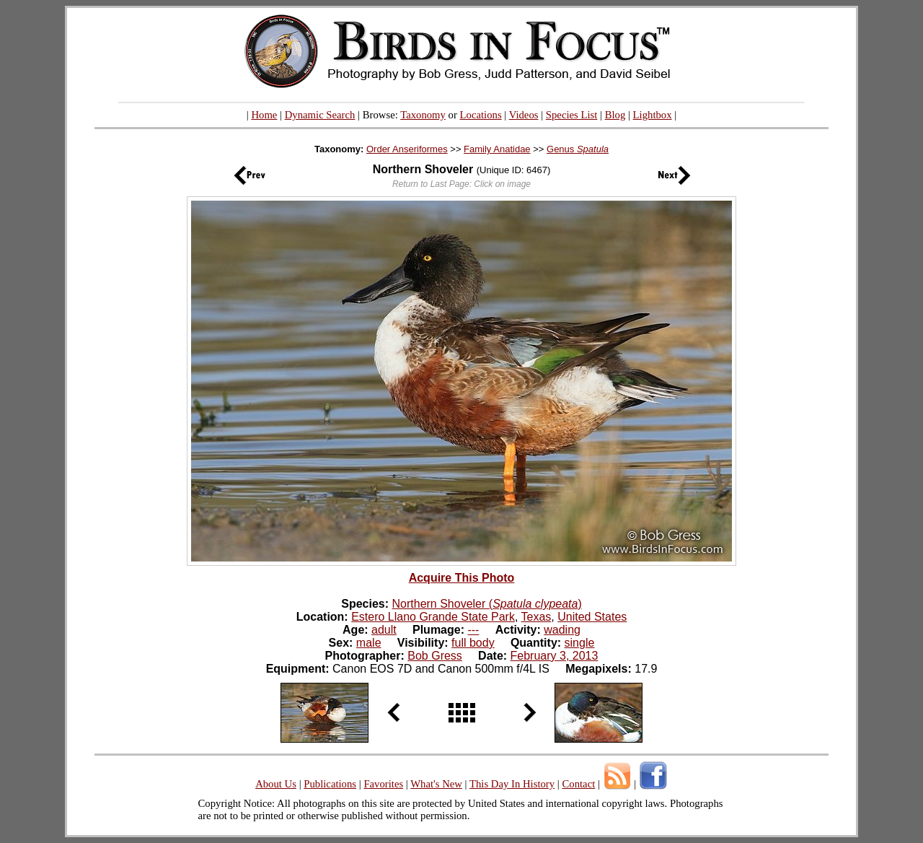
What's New (436, 784)
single (580, 643)
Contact (578, 784)
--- (473, 630)
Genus (578, 149)
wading (562, 630)
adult (384, 630)
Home (264, 115)
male (368, 643)
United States (592, 617)
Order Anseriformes (407, 149)
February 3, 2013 (555, 656)
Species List (572, 115)
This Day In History (512, 784)
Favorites (383, 784)
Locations (481, 115)
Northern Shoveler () (487, 604)
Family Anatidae (497, 149)
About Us (275, 784)
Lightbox (652, 115)
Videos (524, 115)
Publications (330, 784)
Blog (615, 115)
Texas (536, 617)
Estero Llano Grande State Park (433, 617)
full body (473, 643)
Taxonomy (423, 115)
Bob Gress (434, 656)
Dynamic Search (320, 115)
